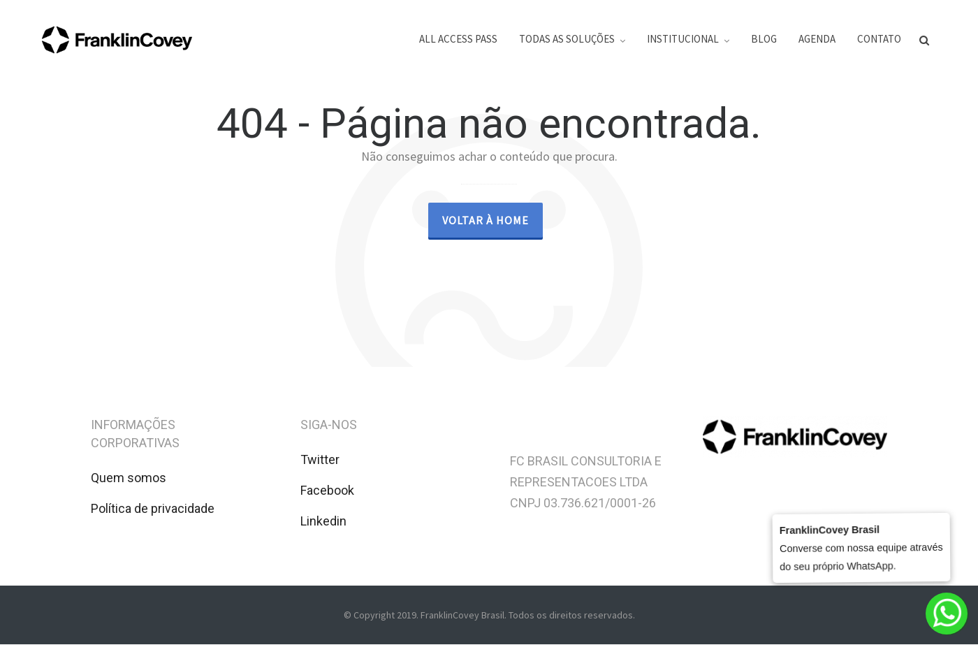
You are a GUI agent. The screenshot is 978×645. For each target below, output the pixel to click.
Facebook (327, 490)
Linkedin (323, 521)
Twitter (320, 459)
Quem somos (128, 477)
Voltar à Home (485, 220)
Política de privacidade (152, 508)
